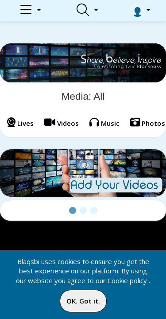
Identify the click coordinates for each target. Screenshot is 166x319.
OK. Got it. (83, 300)
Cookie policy (127, 280)
